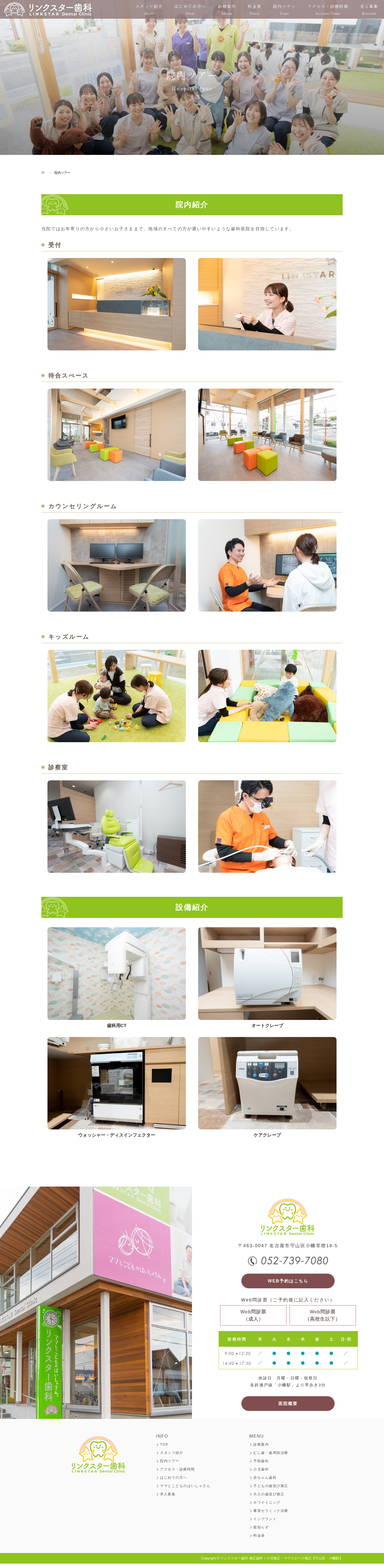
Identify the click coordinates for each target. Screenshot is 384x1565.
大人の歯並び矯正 (268, 1495)
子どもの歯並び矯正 (270, 1487)
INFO (162, 1437)
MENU (256, 1437)
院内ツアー (284, 9)
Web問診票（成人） (253, 1316)
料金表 (254, 9)
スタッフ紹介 (149, 9)
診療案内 (227, 9)
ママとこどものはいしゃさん (185, 1487)
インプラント (265, 1520)
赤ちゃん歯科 (265, 1479)
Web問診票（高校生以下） (322, 1316)
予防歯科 (261, 1462)
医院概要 (288, 1404)
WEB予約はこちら (288, 1281)
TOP (164, 1446)
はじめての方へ (190, 9)
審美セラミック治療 (270, 1512)
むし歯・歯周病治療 (270, 1454)
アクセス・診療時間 (327, 9)
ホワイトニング (267, 1504)
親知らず (261, 1529)
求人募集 (369, 9)
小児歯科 (261, 1471)
